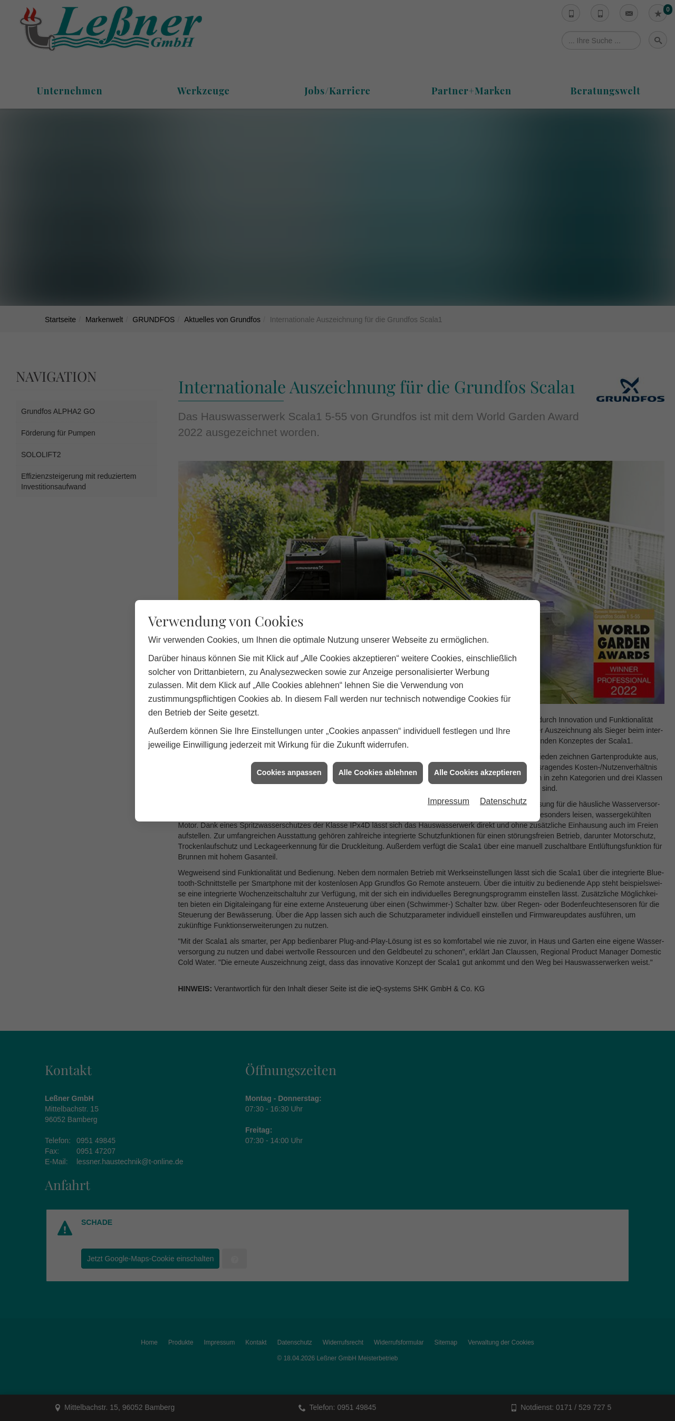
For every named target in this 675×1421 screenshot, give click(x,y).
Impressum (448, 698)
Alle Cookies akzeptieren (477, 669)
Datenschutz (503, 698)
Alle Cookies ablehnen (378, 669)
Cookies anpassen (289, 669)
